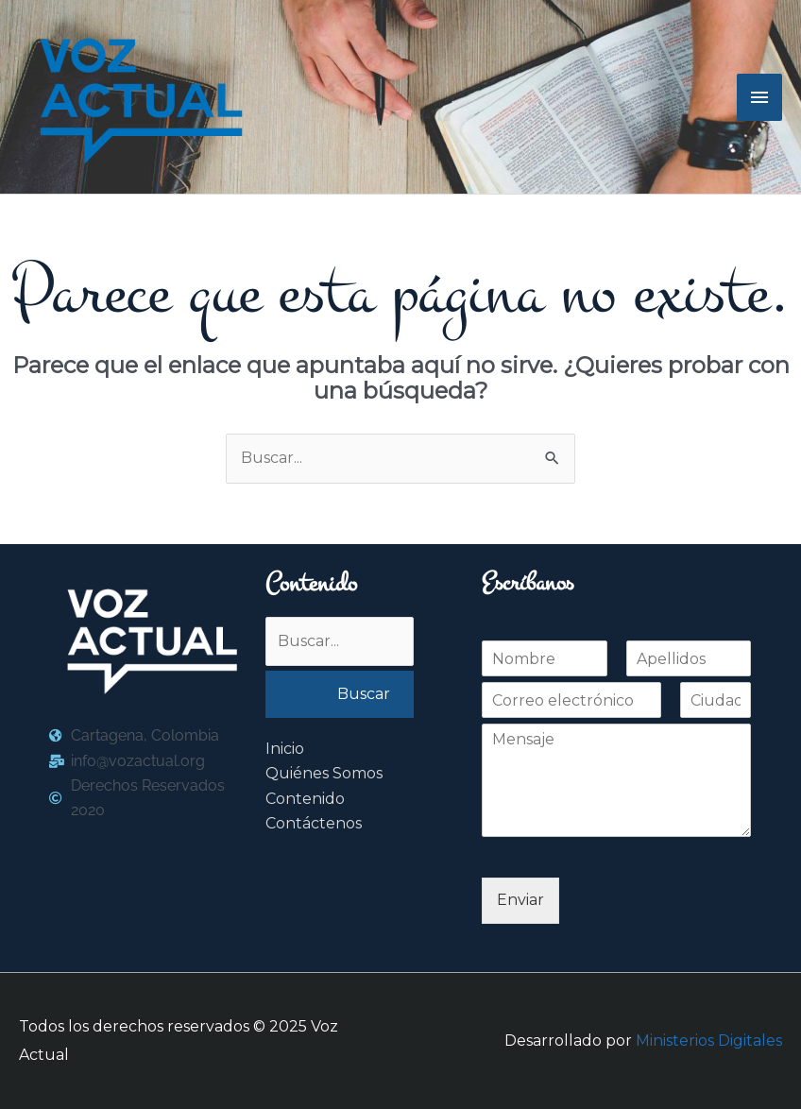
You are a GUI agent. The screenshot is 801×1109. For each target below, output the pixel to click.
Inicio (284, 749)
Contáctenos (313, 823)
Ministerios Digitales (709, 1040)
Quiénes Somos (324, 773)
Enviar (520, 900)
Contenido (305, 799)
